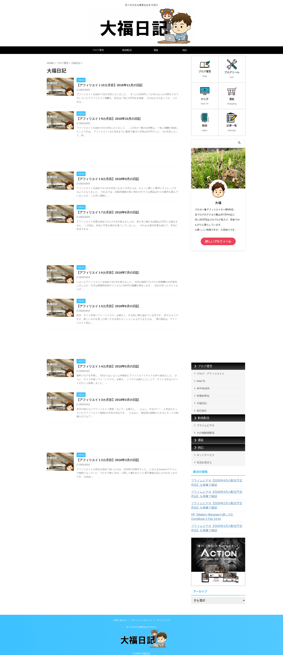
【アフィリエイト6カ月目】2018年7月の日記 (115, 274)
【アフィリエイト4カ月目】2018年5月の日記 (115, 368)
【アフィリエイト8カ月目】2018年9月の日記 (115, 179)
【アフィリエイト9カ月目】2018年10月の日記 (116, 119)
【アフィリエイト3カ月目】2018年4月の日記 (115, 402)
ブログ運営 (98, 50)
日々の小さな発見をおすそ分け (141, 623)
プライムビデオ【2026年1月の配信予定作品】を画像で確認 (217, 524)
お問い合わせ (119, 616)
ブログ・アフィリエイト (211, 370)
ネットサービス (205, 451)
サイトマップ (163, 616)
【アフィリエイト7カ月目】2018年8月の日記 (115, 213)
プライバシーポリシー (141, 616)
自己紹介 (202, 407)
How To (201, 377)
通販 (156, 50)
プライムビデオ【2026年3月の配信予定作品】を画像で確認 (217, 490)
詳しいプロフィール (218, 238)
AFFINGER (203, 384)
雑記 (184, 50)
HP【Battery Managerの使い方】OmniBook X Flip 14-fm (217, 513)
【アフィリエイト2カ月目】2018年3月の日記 (115, 463)
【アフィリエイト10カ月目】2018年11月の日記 (116, 85)
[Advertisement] (112, 156)
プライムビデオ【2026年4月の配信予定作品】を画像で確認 (217, 479)
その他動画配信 (205, 429)
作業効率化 (203, 392)
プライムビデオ (205, 421)
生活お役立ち (204, 458)
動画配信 (127, 50)
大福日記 (202, 399)
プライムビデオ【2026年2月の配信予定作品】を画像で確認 (217, 501)
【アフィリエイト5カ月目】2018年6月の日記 (115, 308)
